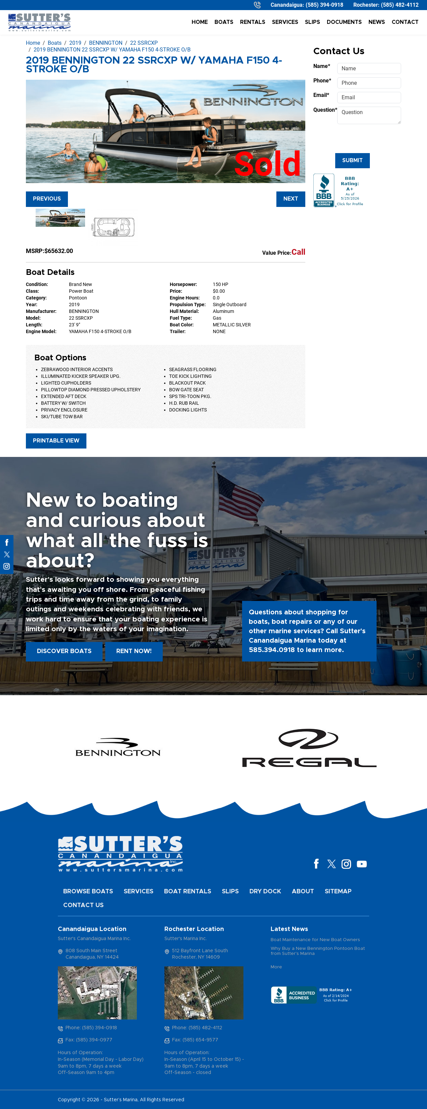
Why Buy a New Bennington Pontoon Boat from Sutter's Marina (318, 951)
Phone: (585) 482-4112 (197, 1028)
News (376, 22)
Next (290, 199)
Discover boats (64, 651)
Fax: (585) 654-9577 (195, 1040)
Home (200, 22)
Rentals (252, 22)
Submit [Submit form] (352, 160)
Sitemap (338, 892)
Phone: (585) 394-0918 (91, 1028)
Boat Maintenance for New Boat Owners (315, 940)
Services (285, 22)
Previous (47, 199)
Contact (405, 22)
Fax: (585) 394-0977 (89, 1040)
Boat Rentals (187, 892)
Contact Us (83, 905)
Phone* (322, 80)
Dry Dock (265, 892)
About (303, 892)
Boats (224, 22)
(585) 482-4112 (400, 5)
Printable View (56, 440)
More (276, 967)
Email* (321, 95)
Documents (344, 22)
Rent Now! (134, 651)
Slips (312, 22)
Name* (321, 66)
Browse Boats (88, 892)
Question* (323, 110)
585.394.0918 (272, 650)
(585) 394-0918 (324, 5)
